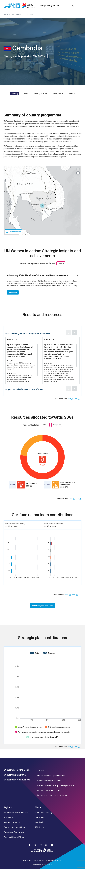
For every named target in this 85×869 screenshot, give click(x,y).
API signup (39, 827)
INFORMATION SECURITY (53, 860)
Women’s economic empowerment (30, 727)
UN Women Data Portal (15, 775)
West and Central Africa (14, 837)
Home (6, 14)
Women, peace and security (49, 790)
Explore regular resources (42, 606)
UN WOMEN (48, 865)
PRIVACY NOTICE (38, 860)
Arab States (9, 817)
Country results (16, 14)
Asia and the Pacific (12, 822)
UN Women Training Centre (17, 770)
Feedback (39, 822)
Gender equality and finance (49, 780)
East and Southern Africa (14, 827)
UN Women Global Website (17, 779)
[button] (42, 205)
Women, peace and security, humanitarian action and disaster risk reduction (44, 732)
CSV (69, 399)
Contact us (39, 817)
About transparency (43, 812)
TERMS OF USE (26, 860)
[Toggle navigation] (79, 5)
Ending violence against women (59, 727)
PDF (76, 399)
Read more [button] (13, 292)
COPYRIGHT (37, 865)
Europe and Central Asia (14, 832)
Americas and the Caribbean (16, 812)
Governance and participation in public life (44, 737)
